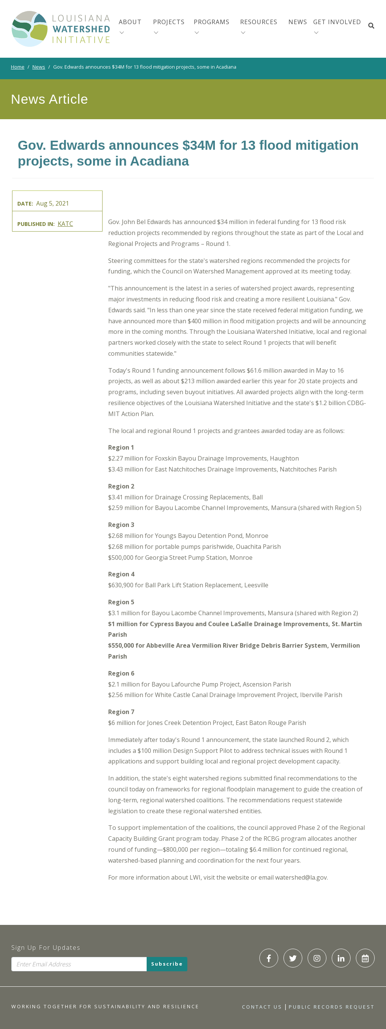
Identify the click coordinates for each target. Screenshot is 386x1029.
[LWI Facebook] (268, 958)
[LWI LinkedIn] (341, 958)
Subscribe (167, 964)
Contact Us (262, 1006)
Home (18, 66)
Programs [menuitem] (212, 22)
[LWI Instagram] (317, 958)
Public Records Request (332, 1006)
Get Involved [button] (337, 22)
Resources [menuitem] (258, 22)
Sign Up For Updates (46, 947)
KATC (65, 224)
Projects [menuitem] (169, 22)
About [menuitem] (130, 22)
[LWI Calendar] (365, 958)
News (38, 66)
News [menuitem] (297, 22)
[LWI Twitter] (292, 958)
